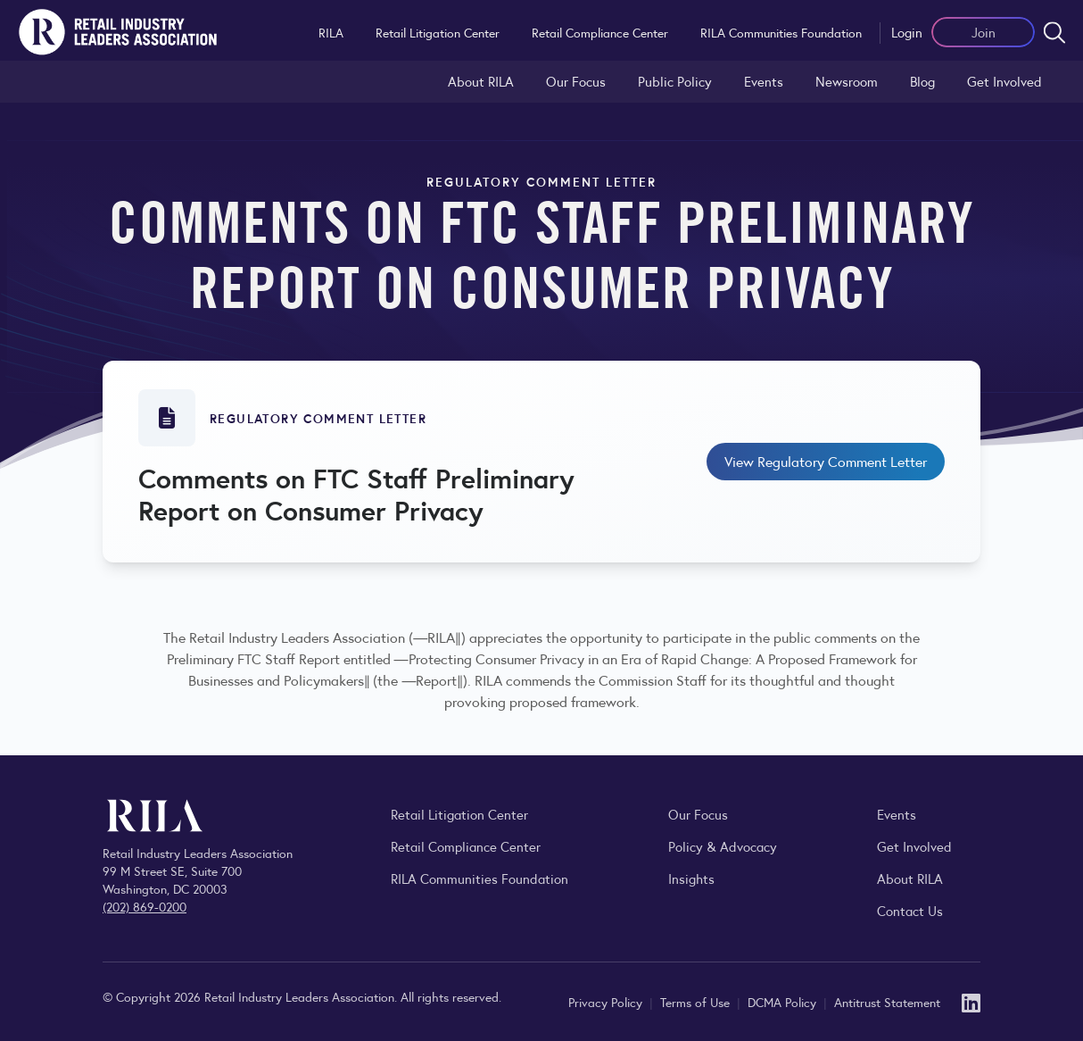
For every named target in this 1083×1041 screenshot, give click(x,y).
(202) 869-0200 (144, 906)
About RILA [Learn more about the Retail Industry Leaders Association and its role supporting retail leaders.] (481, 81)
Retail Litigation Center (438, 32)
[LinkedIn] (971, 1001)
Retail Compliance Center (600, 32)
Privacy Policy (607, 1002)
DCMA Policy (784, 1002)
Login (906, 31)
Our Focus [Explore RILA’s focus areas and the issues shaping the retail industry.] (576, 81)
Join (983, 31)
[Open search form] (1054, 32)
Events (763, 81)
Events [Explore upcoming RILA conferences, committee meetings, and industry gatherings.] (896, 814)
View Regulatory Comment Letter (825, 461)
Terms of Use (696, 1002)
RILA (330, 32)
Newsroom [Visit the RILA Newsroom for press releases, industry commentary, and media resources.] (846, 81)
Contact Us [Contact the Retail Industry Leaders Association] (910, 910)
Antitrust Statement (887, 1002)
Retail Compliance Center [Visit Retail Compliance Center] (466, 846)
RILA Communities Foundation (781, 32)
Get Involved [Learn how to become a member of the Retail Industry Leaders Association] (1004, 81)
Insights (691, 878)
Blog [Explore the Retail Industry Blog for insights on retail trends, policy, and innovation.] (922, 81)
